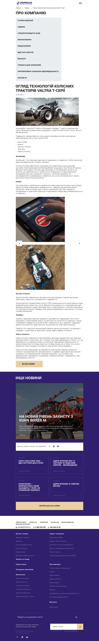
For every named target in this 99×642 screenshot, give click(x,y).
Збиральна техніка (22, 538)
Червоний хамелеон (71, 632)
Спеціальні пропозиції (24, 570)
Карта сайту (54, 608)
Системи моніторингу (23, 590)
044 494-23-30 (55, 528)
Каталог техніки (22, 535)
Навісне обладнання (23, 594)
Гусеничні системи (22, 586)
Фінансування (55, 583)
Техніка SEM (55, 523)
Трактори (19, 542)
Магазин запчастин (23, 525)
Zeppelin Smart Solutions (58, 542)
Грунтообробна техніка (24, 545)
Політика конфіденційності (59, 598)
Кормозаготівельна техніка (25, 556)
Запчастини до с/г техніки (25, 597)
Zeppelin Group (21, 523)
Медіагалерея (54, 576)
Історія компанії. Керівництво (60, 569)
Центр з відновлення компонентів (62, 549)
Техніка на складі (22, 560)
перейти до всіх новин (49, 507)
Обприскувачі (20, 553)
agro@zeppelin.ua (24, 528)
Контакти (53, 603)
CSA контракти (55, 553)
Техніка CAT (33, 523)
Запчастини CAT (21, 583)
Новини (27, 8)
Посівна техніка (21, 549)
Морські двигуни (68, 523)
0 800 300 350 (40, 528)
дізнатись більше (24, 471)
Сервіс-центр (21, 565)
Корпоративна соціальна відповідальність (64, 594)
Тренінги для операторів (58, 587)
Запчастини (20, 575)
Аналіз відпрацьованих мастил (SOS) (63, 556)
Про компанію (55, 565)
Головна (18, 8)
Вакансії (52, 590)
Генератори (44, 523)
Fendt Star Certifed (56, 538)
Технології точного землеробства (61, 545)
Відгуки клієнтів (55, 580)
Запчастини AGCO (22, 579)
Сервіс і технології (57, 535)
